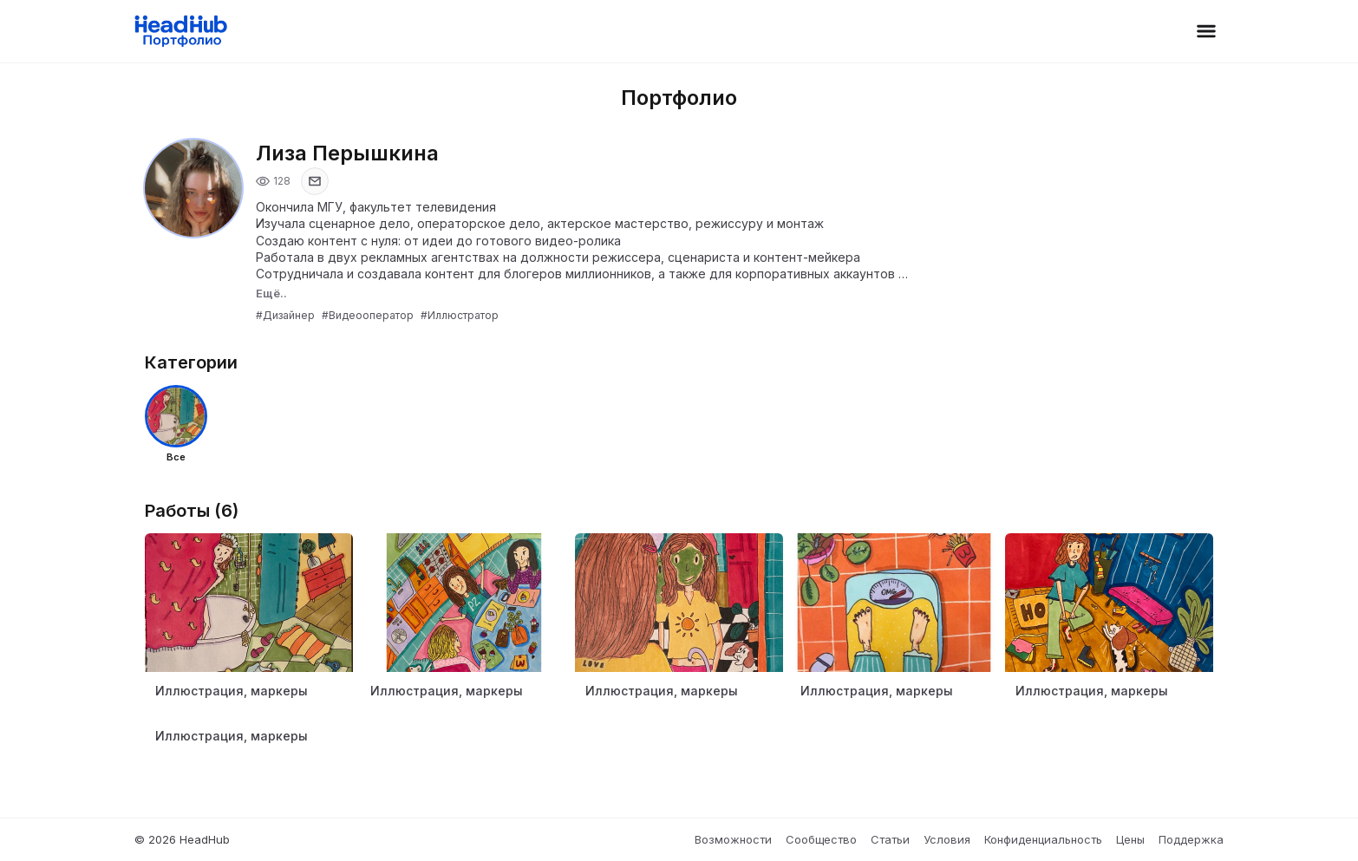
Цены (1130, 839)
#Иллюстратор (460, 315)
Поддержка (1191, 839)
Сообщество (821, 839)
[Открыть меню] (1206, 31)
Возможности (733, 839)
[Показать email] (315, 181)
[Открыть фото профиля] (193, 188)
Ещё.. (271, 293)
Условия (947, 839)
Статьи (890, 839)
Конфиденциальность (1043, 839)
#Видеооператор (368, 315)
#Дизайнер (285, 315)
